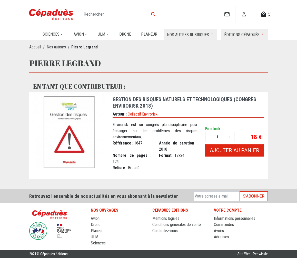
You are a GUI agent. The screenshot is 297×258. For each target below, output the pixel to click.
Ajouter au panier (234, 150)
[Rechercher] (121, 14)
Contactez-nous (165, 230)
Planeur (97, 230)
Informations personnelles (234, 218)
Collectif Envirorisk (142, 114)
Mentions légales (165, 218)
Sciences (98, 243)
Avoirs (219, 230)
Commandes (224, 224)
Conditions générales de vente (176, 224)
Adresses (221, 236)
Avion (95, 218)
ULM (94, 236)
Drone (96, 224)
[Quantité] (219, 137)
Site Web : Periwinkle (252, 254)
